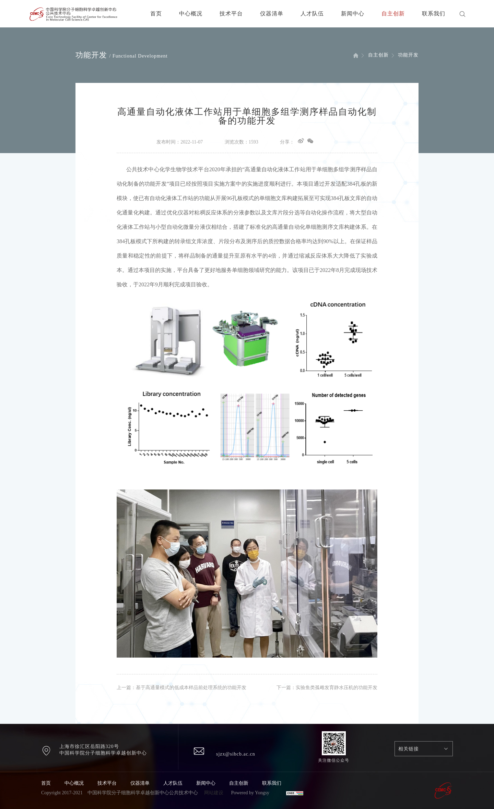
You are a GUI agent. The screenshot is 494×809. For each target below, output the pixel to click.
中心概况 (190, 13)
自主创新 (393, 13)
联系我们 (433, 13)
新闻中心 (352, 13)
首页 (156, 13)
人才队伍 (312, 13)
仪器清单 (271, 13)
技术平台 (231, 13)
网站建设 (213, 792)
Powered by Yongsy (250, 792)
